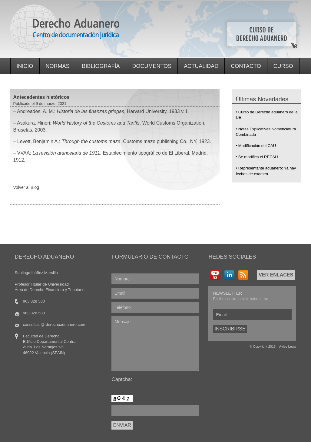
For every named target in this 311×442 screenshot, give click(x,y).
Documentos (152, 66)
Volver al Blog (26, 187)
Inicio (25, 66)
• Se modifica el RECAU (257, 157)
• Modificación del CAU (256, 145)
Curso (283, 66)
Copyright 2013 (264, 346)
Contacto (246, 66)
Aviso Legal (287, 346)
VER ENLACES (276, 274)
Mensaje (155, 343)
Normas (58, 66)
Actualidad (201, 66)
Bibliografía (101, 66)
